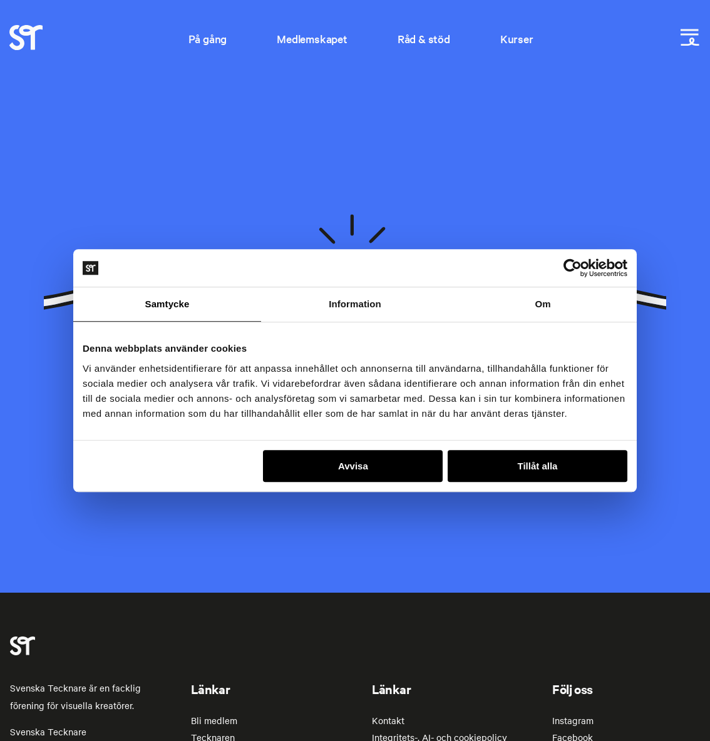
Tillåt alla (537, 466)
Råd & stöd (424, 38)
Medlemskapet (312, 38)
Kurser (516, 38)
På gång (207, 38)
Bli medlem (214, 720)
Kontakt (388, 720)
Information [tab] (355, 304)
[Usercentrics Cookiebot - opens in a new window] (572, 267)
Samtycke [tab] (167, 304)
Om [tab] (542, 304)
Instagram (573, 720)
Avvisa (353, 466)
